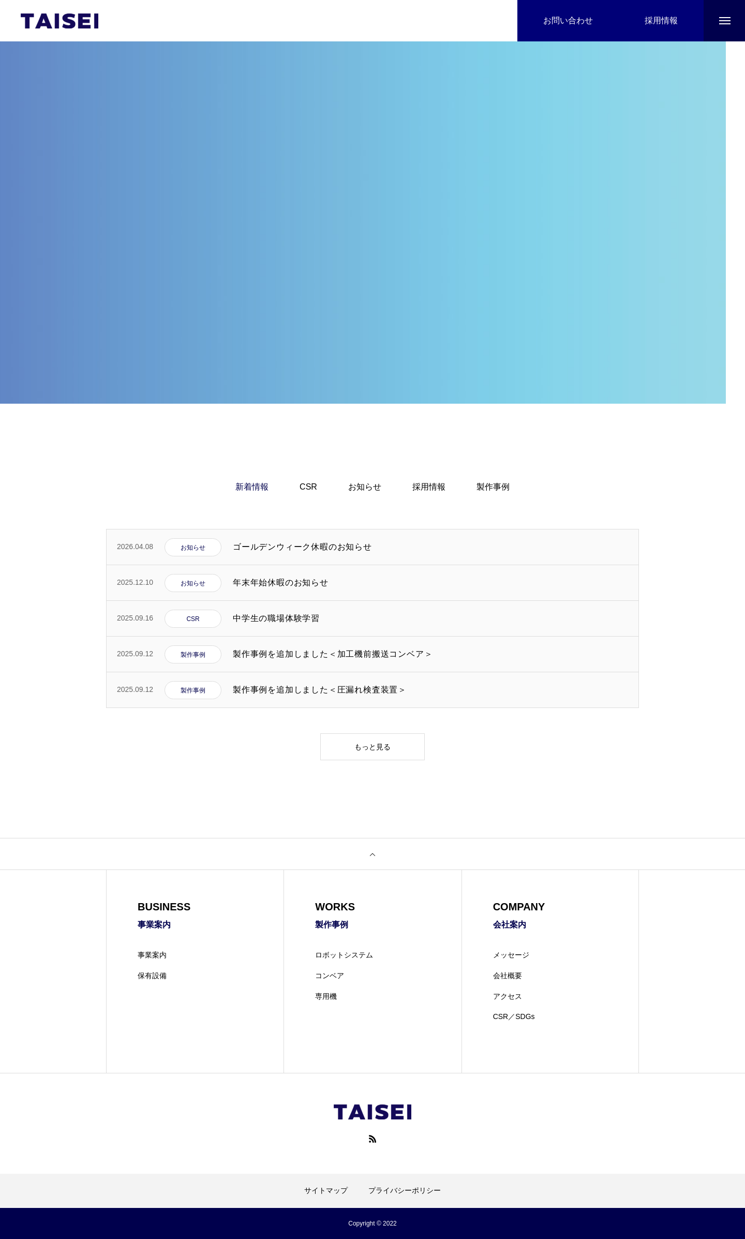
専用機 (326, 996)
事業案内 (152, 955)
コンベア (329, 975)
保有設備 (152, 975)
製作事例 (493, 486)
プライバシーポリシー (404, 1190)
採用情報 (428, 486)
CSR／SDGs (514, 1016)
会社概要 (507, 975)
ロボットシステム (344, 955)
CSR (308, 486)
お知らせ (364, 486)
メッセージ (511, 955)
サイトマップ (326, 1190)
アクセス (507, 996)
